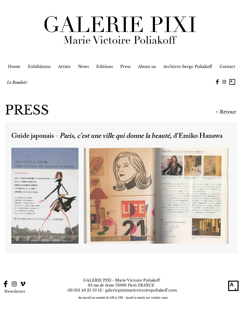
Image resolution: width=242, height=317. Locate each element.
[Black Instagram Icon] (224, 81)
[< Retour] (212, 112)
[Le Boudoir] (17, 82)
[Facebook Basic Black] (217, 81)
